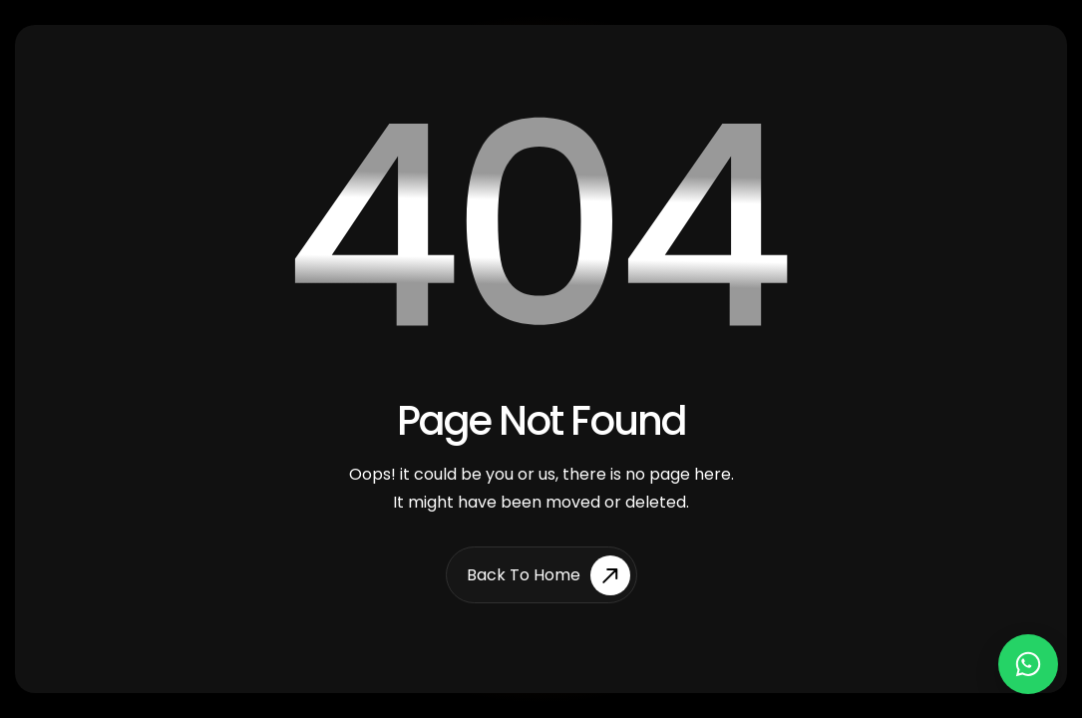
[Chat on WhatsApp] (1028, 664)
